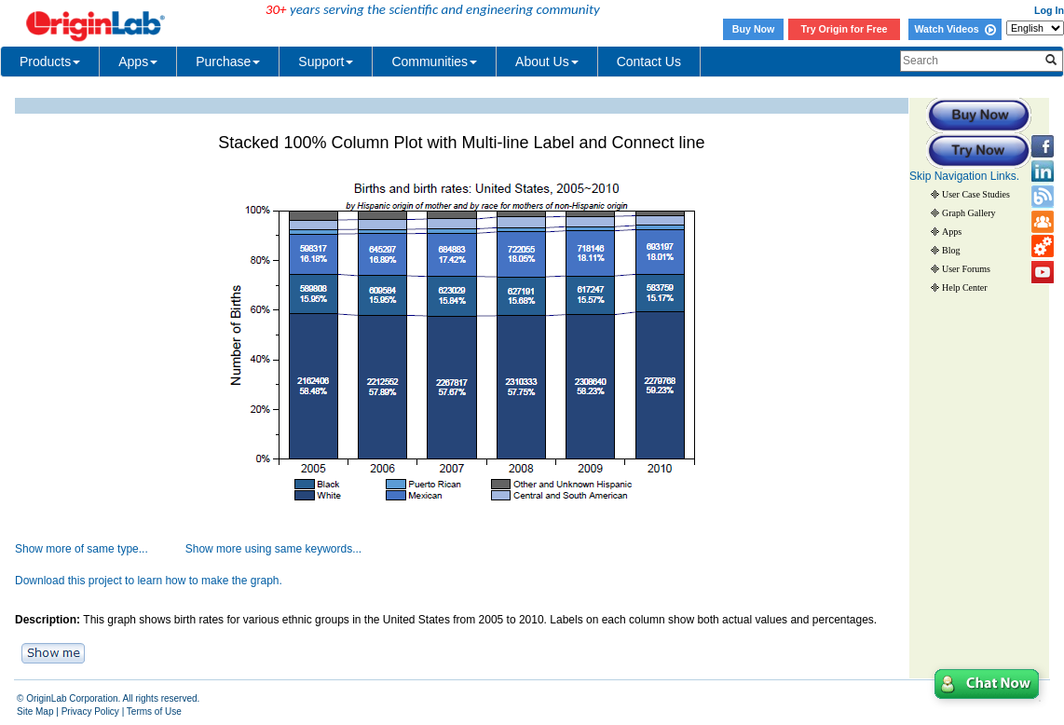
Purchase (228, 61)
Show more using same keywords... (273, 548)
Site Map (35, 711)
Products (50, 61)
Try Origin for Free (844, 28)
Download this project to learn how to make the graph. (148, 580)
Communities (434, 61)
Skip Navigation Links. (964, 176)
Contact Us (649, 61)
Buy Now (753, 28)
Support (325, 61)
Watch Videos (954, 28)
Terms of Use (154, 711)
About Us (547, 61)
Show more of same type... (81, 548)
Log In (1049, 10)
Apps (137, 61)
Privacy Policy (90, 711)
